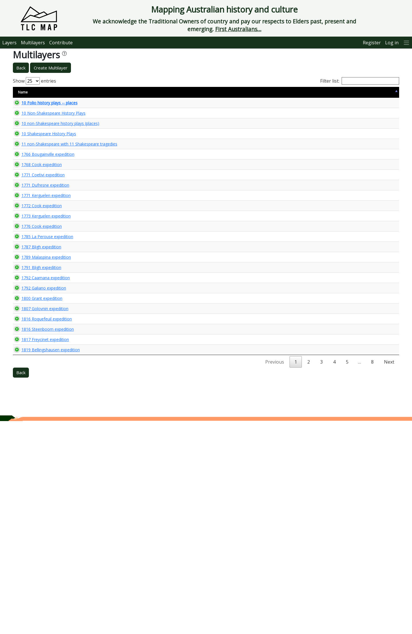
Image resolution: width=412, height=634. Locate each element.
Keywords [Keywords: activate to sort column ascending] (227, 92)
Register (372, 42)
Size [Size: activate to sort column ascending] (90, 92)
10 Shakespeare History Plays (43, 151)
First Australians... (238, 29)
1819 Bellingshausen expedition (45, 552)
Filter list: (359, 81)
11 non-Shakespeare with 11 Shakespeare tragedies (42, 167)
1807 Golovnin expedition (39, 477)
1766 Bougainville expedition (42, 188)
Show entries (34, 81)
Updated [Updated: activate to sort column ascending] (336, 92)
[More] (406, 42)
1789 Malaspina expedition (40, 396)
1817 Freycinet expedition (39, 528)
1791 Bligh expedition (36, 411)
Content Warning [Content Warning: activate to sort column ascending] (116, 92)
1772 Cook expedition (36, 286)
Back (20, 68)
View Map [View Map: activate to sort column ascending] (364, 92)
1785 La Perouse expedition (42, 354)
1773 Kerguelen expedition (40, 307)
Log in (392, 42)
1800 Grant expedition (36, 456)
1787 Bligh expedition (36, 375)
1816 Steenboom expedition (42, 513)
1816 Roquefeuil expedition (41, 498)
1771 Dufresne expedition (40, 250)
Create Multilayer (51, 68)
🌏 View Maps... (373, 105)
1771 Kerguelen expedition (40, 265)
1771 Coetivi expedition (37, 235)
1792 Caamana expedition (40, 426)
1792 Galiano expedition (38, 441)
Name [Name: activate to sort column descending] (23, 92)
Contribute (61, 42)
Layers (9, 42)
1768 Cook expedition (36, 215)
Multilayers (33, 42)
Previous (274, 575)
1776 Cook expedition (36, 331)
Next (389, 575)
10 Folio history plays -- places (44, 105)
